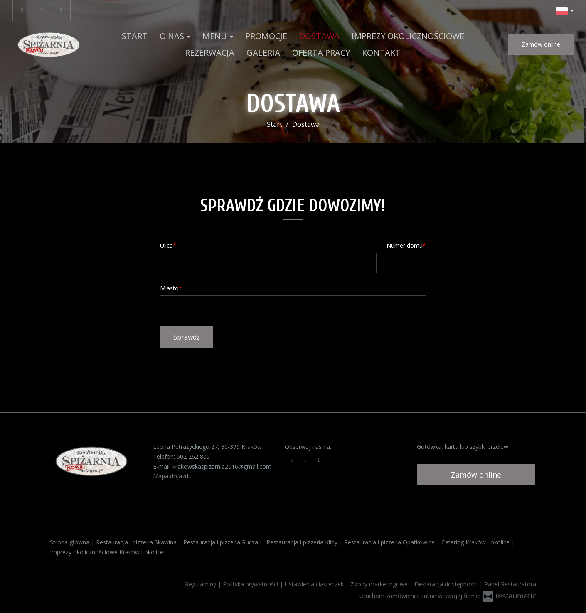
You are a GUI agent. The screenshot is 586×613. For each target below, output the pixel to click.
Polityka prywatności (251, 584)
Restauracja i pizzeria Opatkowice (389, 542)
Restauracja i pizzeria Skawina (136, 542)
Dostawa (319, 36)
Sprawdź (186, 337)
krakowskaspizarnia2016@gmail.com (221, 466)
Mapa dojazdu (172, 476)
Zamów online (541, 44)
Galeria (263, 52)
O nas (175, 36)
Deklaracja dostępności (446, 584)
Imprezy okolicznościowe (408, 36)
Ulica (166, 245)
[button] (565, 10)
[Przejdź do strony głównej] (48, 44)
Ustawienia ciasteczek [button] (315, 584)
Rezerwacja (209, 52)
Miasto (169, 288)
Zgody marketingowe (379, 584)
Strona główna (69, 542)
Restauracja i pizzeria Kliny (301, 542)
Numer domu (405, 245)
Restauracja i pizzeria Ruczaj (221, 542)
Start (135, 36)
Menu (217, 36)
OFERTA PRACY (321, 52)
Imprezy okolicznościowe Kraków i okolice (106, 552)
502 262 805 (193, 456)
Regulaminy (201, 584)
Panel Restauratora (510, 584)
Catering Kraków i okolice (475, 542)
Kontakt (381, 52)
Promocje (266, 36)
